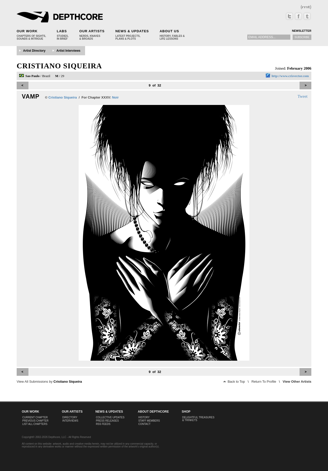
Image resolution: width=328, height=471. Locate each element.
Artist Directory (34, 50)
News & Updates (132, 31)
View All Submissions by (49, 381)
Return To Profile (263, 381)
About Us (169, 31)
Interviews (70, 420)
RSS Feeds (103, 424)
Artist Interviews (68, 50)
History (144, 417)
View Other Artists (297, 381)
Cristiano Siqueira (59, 66)
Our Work (27, 31)
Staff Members (149, 420)
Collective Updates (110, 417)
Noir (115, 97)
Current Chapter (35, 417)
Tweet (303, 96)
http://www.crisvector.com (290, 76)
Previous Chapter (35, 420)
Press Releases (107, 420)
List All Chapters (34, 424)
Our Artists (92, 31)
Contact (144, 424)
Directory (69, 417)
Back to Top (234, 381)
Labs (62, 31)
